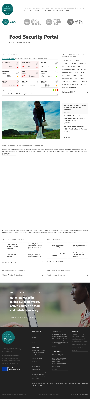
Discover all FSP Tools (9, 262)
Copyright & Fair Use (74, 394)
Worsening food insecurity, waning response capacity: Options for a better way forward (59, 365)
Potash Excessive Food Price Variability (58, 246)
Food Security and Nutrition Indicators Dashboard (12, 246)
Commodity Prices (42, 58)
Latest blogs (56, 332)
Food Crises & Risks (31, 10)
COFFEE (25, 81)
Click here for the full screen (9, 155)
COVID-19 (75, 332)
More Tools (36, 348)
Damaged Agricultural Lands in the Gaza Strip (34, 255)
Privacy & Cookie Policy (83, 394)
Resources (38, 8)
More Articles (54, 346)
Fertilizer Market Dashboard (72, 84)
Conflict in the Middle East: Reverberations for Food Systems (59, 355)
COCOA (43, 81)
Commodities (53, 10)
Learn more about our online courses (22, 317)
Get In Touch (57, 8)
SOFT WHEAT (26, 62)
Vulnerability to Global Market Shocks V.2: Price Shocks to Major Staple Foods (35, 246)
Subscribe (63, 8)
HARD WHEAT (7, 62)
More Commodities (36, 343)
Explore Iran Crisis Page (69, 92)
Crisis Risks (36, 366)
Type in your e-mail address (56, 275)
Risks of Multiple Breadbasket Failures (40, 355)
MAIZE (43, 62)
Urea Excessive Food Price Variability (59, 255)
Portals (34, 383)
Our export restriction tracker (9, 149)
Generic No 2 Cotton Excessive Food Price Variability (78, 254)
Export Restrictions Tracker (76, 81)
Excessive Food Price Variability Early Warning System (40, 377)
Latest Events (57, 351)
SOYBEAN (5, 72)
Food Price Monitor (69, 87)
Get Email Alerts (70, 8)
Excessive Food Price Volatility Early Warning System (19, 94)
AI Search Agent (27, 8)
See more (67, 138)
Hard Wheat (34, 340)
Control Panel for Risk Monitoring (39, 372)
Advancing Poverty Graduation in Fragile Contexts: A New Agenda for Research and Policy (59, 360)
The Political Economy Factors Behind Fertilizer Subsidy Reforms (75, 128)
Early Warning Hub (36, 369)
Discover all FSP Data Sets (55, 262)
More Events (54, 369)
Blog (67, 10)
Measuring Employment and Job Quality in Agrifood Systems (39, 351)
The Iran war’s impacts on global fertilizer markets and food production (75, 107)
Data (34, 8)
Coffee (33, 335)
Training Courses (45, 8)
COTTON (44, 72)
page (82, 72)
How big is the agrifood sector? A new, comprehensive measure (40, 357)
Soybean (34, 337)
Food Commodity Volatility (8, 58)
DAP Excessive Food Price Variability (80, 246)
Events (61, 10)
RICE (23, 72)
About (52, 8)
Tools (43, 10)
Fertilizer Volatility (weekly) (21, 58)
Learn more (74, 350)
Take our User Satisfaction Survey (12, 275)
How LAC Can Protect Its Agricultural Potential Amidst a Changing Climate (74, 118)
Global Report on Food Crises (38, 374)
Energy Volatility (33, 58)
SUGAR (5, 81)
